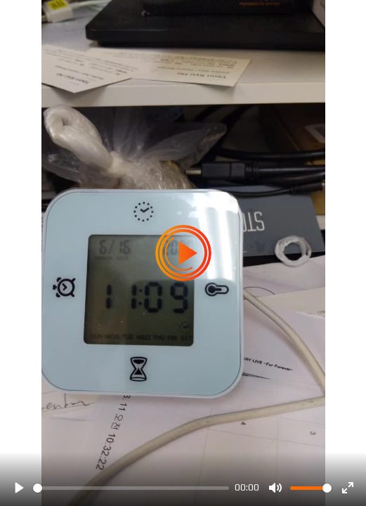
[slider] (131, 488)
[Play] (18, 487)
